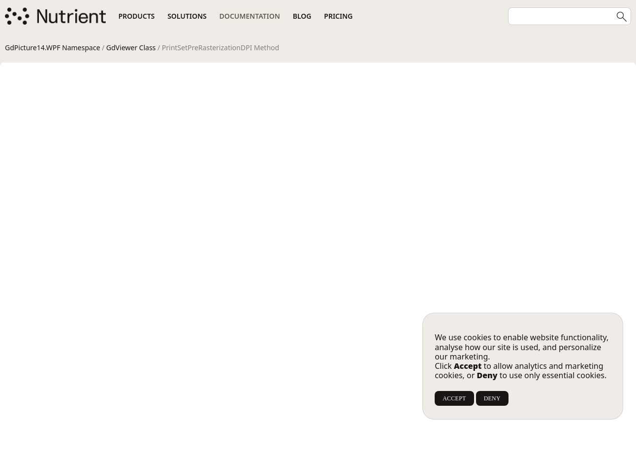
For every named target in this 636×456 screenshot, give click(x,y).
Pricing (338, 16)
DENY (492, 398)
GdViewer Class (131, 47)
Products (136, 16)
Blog (302, 16)
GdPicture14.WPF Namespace (52, 47)
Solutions (187, 16)
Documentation (250, 16)
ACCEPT (454, 398)
